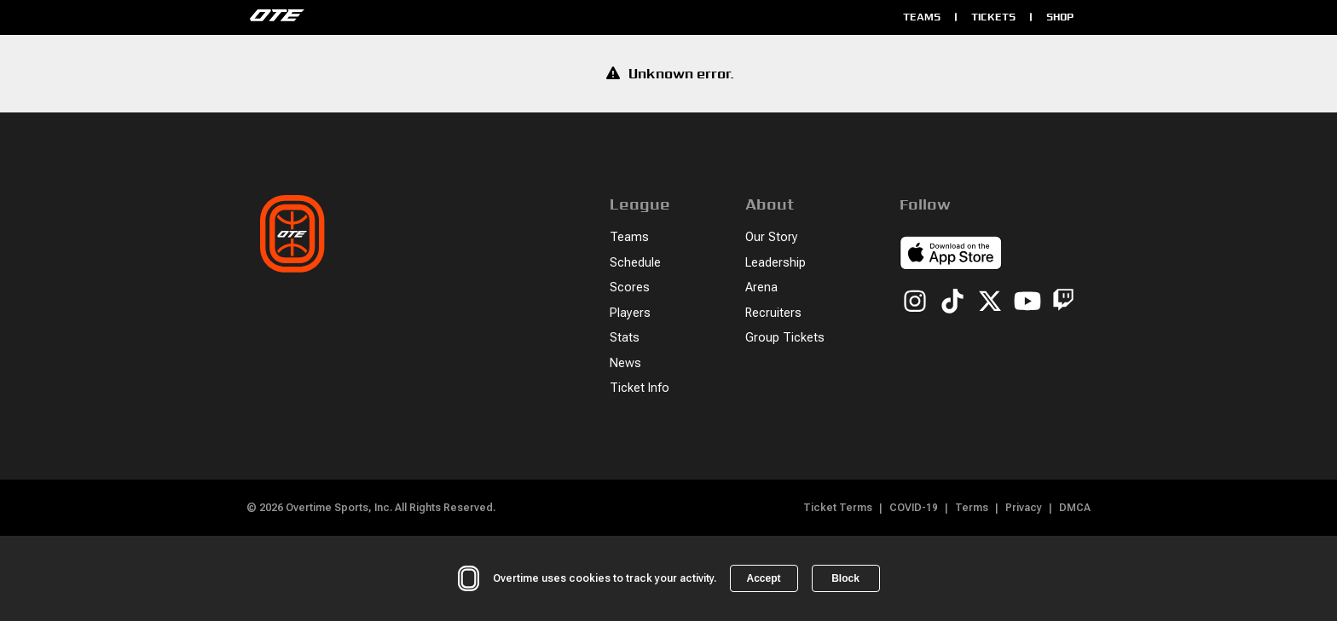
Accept (763, 578)
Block (845, 578)
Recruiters (773, 313)
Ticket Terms (837, 508)
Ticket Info (639, 388)
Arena (761, 287)
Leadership (775, 263)
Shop (1060, 16)
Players (630, 313)
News (625, 363)
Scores (630, 287)
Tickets (993, 16)
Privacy (1023, 508)
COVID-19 (913, 508)
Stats (625, 338)
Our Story (771, 237)
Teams (922, 16)
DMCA (1075, 508)
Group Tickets (785, 338)
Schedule (635, 263)
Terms (971, 508)
